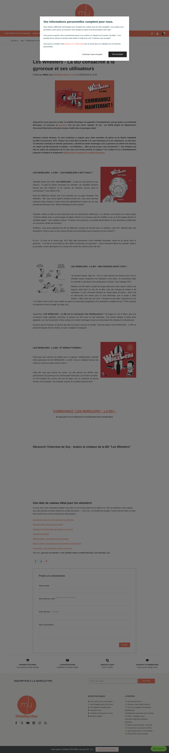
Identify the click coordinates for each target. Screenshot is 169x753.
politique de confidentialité (74, 44)
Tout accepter (117, 54)
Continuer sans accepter (92, 54)
